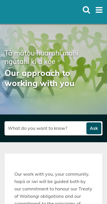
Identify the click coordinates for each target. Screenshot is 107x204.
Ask (94, 128)
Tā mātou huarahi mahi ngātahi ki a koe (41, 57)
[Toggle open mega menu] (99, 10)
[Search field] (46, 128)
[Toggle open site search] (86, 10)
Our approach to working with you (40, 78)
